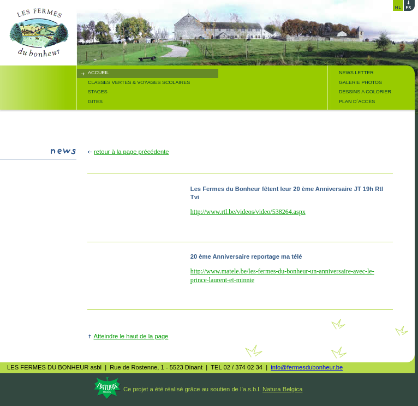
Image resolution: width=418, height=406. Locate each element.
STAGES (98, 91)
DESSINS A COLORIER (365, 91)
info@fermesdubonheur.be (307, 367)
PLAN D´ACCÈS (357, 101)
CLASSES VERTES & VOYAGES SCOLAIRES (139, 82)
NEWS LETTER (356, 72)
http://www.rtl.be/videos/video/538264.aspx (248, 212)
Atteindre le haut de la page (131, 336)
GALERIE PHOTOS (360, 82)
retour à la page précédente (131, 151)
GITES (95, 101)
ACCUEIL (98, 72)
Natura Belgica (282, 389)
